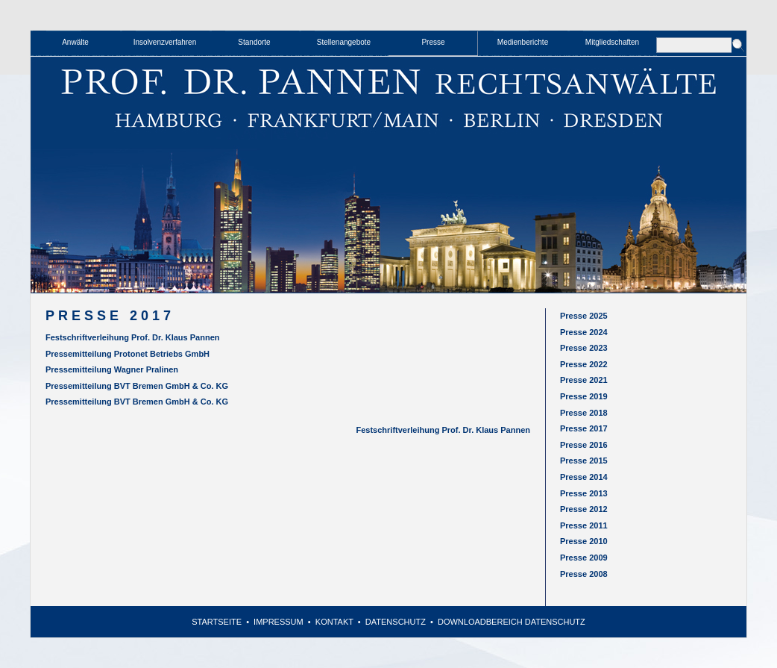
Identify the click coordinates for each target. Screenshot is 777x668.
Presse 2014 (584, 476)
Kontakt (334, 621)
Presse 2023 (584, 347)
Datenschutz (395, 621)
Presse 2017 (584, 428)
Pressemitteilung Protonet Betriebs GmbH (127, 353)
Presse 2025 (584, 315)
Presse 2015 (584, 460)
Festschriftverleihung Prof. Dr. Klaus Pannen (132, 337)
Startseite (217, 621)
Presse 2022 (584, 364)
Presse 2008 (584, 573)
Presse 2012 (584, 509)
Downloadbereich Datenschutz (511, 621)
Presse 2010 (584, 541)
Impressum (278, 621)
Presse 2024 (584, 332)
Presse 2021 (584, 379)
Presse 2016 (584, 444)
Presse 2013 (584, 493)
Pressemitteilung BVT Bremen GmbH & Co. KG (136, 385)
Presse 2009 (584, 557)
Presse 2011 (584, 525)
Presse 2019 (584, 396)
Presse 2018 (584, 412)
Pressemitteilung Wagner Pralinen (111, 369)
